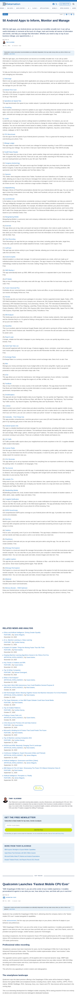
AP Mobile (8, 279)
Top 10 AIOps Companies (12, 670)
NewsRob (8, 326)
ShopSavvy (9, 539)
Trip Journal (9, 468)
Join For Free (38, 830)
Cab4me (8, 530)
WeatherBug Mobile (11, 490)
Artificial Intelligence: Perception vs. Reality (18, 775)
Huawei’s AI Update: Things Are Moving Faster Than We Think (24, 647)
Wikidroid (8, 579)
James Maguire (19, 635)
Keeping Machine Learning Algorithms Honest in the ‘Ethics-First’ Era (26, 655)
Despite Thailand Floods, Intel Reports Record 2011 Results (22, 859)
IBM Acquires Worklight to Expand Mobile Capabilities (20, 849)
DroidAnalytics (10, 395)
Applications (51, 8)
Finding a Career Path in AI (13, 715)
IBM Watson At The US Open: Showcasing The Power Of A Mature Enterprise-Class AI (32, 768)
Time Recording (10, 239)
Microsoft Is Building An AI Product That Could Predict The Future (25, 730)
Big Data (17, 8)
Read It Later (9, 337)
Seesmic (8, 174)
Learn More (12, 54)
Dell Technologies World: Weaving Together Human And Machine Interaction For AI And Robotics (35, 693)
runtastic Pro (9, 479)
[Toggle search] (73, 4)
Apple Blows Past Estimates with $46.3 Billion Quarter (20, 853)
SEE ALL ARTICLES (38, 788)
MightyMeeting (10, 188)
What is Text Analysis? (11, 678)
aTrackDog (7, 107)
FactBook (8, 383)
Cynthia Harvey (19, 642)
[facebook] (53, 4)
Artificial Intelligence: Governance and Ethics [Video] (21, 760)
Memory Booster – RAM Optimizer (16, 588)
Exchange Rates (10, 357)
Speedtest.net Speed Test (12, 101)
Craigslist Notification (12, 499)
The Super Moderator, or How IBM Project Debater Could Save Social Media (29, 700)
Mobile (61, 8)
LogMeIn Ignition (10, 559)
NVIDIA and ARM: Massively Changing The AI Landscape (22, 745)
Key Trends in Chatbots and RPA (14, 662)
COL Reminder (10, 459)
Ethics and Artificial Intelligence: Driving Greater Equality (22, 632)
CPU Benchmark (9, 134)
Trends (8, 8)
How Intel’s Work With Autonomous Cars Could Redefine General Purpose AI (29, 685)
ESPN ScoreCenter (11, 510)
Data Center (27, 8)
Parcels (7, 297)
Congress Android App (12, 163)
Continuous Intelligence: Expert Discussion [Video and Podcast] (24, 753)
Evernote (8, 226)
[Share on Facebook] (66, 14)
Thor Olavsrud (8, 42)
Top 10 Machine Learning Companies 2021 (18, 738)
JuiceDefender (10, 199)
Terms (53, 833)
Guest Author (30, 657)
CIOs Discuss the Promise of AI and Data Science (20, 723)
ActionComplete (10, 257)
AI (35, 8)
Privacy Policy (60, 833)
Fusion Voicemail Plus (12, 288)
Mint (6, 363)
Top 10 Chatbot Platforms (12, 708)
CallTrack (8, 248)
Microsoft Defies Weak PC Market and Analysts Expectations (22, 856)
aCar (6, 375)
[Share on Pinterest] (71, 14)
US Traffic (8, 439)
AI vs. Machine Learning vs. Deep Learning (18, 640)
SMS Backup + (10, 270)
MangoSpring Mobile (12, 217)
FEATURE (7, 635)
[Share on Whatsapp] (73, 14)
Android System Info (11, 426)
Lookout (7, 406)
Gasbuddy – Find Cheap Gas (14, 417)
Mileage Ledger (9, 143)
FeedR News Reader (11, 152)
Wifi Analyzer (9, 315)
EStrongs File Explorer (12, 548)
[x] (56, 4)
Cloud (42, 8)
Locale (6, 118)
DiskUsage (7, 79)
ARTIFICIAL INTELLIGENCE (13, 657)
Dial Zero (8, 519)
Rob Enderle (18, 650)
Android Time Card (10, 90)
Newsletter (64, 4)
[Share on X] (69, 14)
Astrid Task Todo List (11, 346)
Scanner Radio (10, 448)
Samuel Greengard (20, 672)
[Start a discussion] (64, 14)
